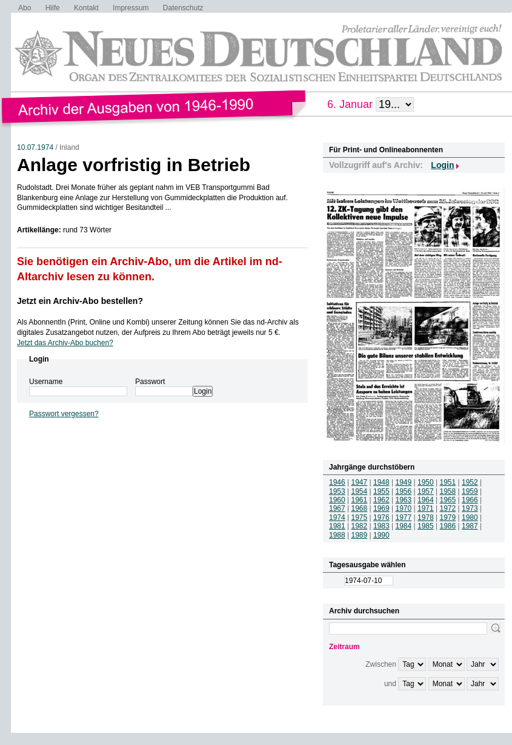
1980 (470, 517)
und (390, 683)
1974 (337, 517)
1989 (359, 535)
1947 (359, 482)
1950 (425, 482)
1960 (337, 500)
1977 (404, 517)
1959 (470, 491)
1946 (337, 482)
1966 (470, 500)
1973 (470, 508)
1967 (337, 508)
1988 (337, 535)
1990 (381, 535)
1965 (448, 500)
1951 (448, 482)
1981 (337, 526)
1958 (448, 491)
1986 (448, 526)
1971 (425, 508)
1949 (404, 482)
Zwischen (380, 664)
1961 (359, 500)
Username (45, 381)
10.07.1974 (35, 147)
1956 (404, 491)
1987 (470, 526)
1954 (359, 491)
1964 (425, 500)
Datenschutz (183, 8)
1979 (448, 517)
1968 (359, 508)
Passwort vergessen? (64, 414)
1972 (448, 508)
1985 (425, 526)
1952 (470, 482)
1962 (381, 500)
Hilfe (52, 8)
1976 (381, 517)
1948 (381, 482)
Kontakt (86, 8)
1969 (381, 508)
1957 (425, 491)
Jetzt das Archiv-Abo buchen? (65, 343)
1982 (359, 526)
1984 (404, 526)
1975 (359, 517)
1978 (425, 517)
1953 (337, 491)
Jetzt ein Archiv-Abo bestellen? (80, 301)
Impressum (130, 8)
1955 (381, 491)
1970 (404, 508)
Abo (24, 8)
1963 (404, 500)
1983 (381, 526)
